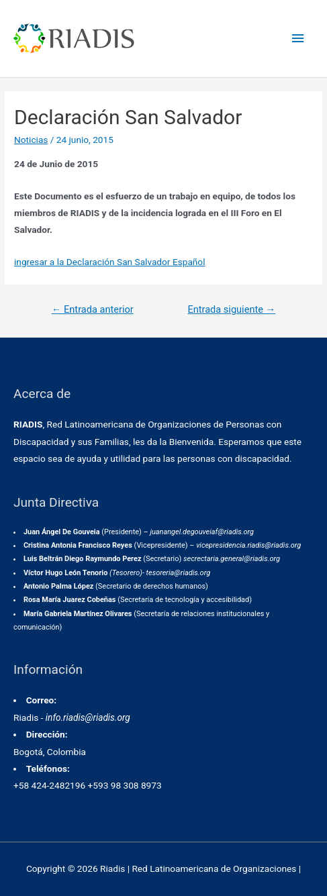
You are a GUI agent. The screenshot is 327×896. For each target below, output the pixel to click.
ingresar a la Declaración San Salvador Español (109, 261)
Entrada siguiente (231, 309)
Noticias (31, 139)
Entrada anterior (93, 309)
